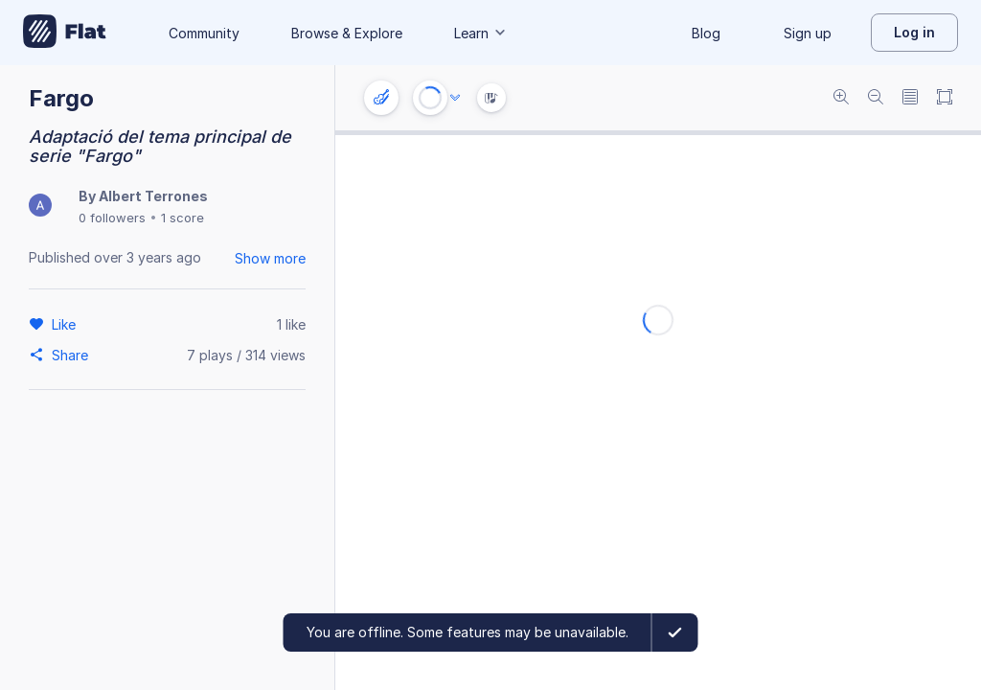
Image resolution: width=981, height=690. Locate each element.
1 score (182, 217)
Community (204, 33)
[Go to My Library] (64, 32)
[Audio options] (455, 97)
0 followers (112, 217)
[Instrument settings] (381, 97)
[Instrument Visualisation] (491, 97)
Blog (706, 33)
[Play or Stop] (430, 97)
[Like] (66, 324)
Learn (481, 33)
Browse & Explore (346, 33)
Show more (270, 258)
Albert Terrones (153, 196)
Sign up (808, 33)
